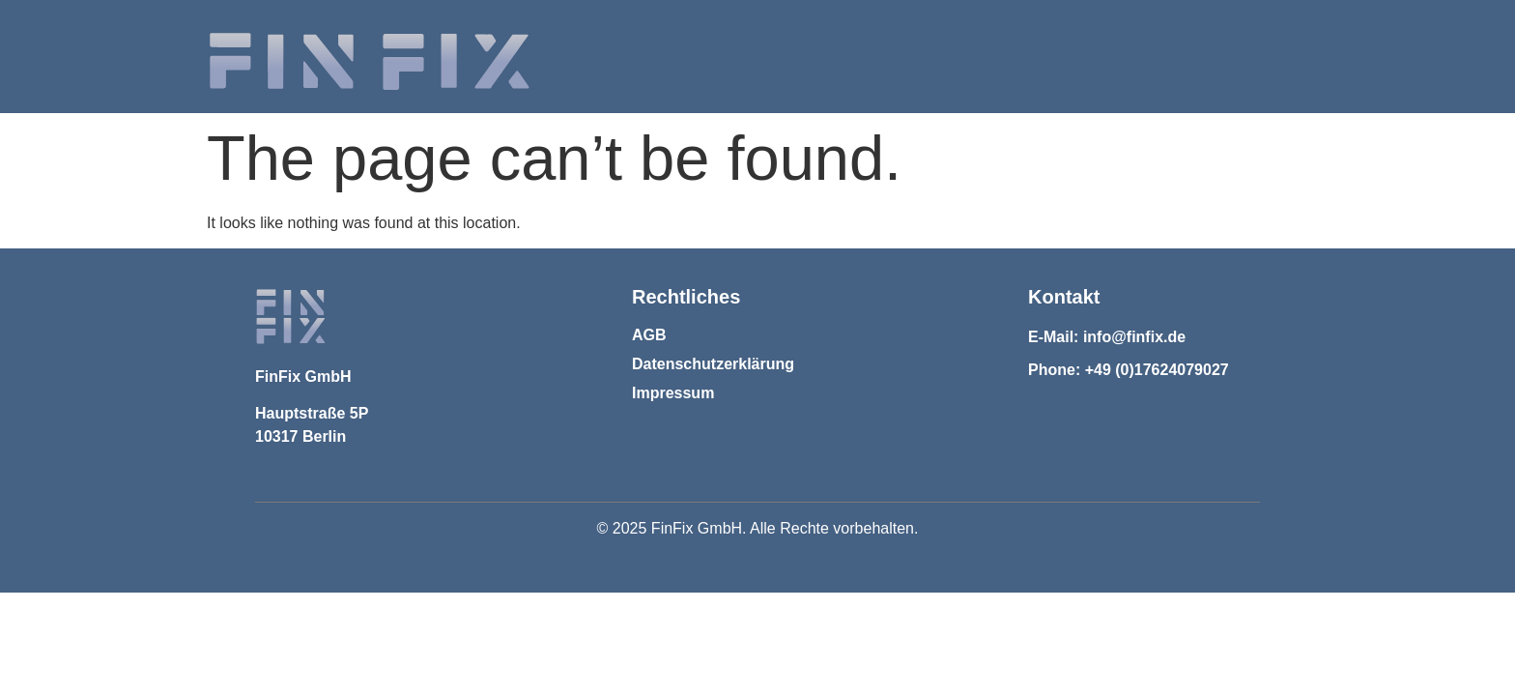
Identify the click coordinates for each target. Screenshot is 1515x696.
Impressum (673, 393)
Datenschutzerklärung (713, 364)
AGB (649, 335)
